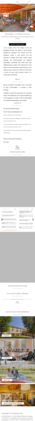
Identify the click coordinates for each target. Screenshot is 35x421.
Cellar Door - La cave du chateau (13, 401)
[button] (2, 219)
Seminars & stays (8, 355)
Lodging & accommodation (11, 333)
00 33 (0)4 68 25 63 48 (12, 108)
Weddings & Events (8, 377)
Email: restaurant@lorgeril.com (12, 112)
